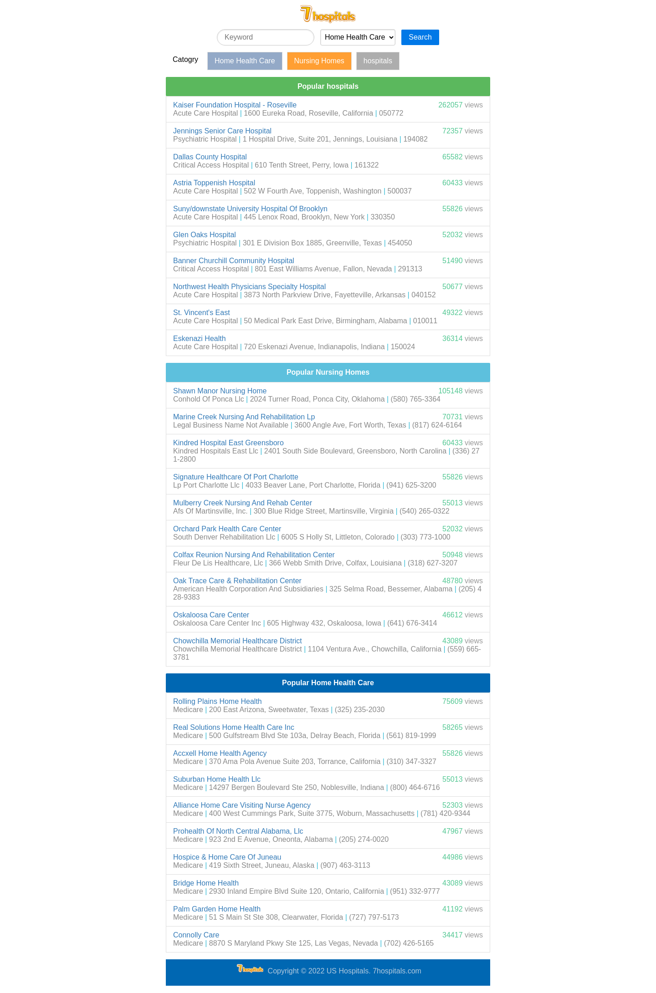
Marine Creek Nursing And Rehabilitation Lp (244, 417)
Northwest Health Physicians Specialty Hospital (249, 286)
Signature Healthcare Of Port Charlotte (235, 477)
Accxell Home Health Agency (219, 753)
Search (420, 37)
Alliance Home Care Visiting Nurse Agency (242, 805)
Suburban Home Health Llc (217, 779)
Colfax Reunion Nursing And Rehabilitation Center (254, 555)
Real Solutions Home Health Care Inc (233, 727)
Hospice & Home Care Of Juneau (227, 857)
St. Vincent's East (201, 312)
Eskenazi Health (199, 338)
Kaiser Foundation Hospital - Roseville (235, 105)
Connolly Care (196, 935)
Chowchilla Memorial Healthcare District (237, 641)
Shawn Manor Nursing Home (219, 391)
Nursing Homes (319, 61)
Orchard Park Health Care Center (227, 529)
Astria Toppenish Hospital (214, 183)
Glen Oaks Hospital (204, 235)
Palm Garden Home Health (217, 909)
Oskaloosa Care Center (211, 615)
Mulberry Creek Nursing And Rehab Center (242, 503)
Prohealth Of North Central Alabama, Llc (238, 831)
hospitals (378, 61)
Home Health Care (245, 61)
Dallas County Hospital (210, 157)
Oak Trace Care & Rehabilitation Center (237, 581)
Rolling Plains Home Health (217, 701)
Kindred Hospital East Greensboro (228, 443)
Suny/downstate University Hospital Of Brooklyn (250, 209)
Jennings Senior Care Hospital (222, 131)
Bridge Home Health (206, 883)
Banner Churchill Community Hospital (233, 261)
